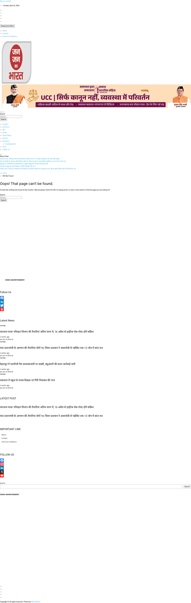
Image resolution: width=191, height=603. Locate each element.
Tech (4, 147)
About (4, 31)
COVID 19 (6, 150)
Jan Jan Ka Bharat (6, 339)
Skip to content (5, 1)
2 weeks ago (4, 337)
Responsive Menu (7, 26)
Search (2, 114)
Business (5, 141)
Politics (5, 138)
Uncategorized (10, 144)
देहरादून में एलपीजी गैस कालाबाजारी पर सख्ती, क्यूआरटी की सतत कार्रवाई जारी (37, 364)
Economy (5, 127)
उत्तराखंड (2, 325)
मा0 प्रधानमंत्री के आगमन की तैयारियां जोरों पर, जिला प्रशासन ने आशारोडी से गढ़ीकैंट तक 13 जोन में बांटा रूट (51, 347)
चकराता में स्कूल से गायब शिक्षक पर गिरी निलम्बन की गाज (27, 380)
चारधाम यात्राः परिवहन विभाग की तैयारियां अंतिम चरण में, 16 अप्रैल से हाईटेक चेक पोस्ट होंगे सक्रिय (47, 331)
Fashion (5, 124)
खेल (3, 130)
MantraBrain (35, 602)
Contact (5, 33)
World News (6, 135)
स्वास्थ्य (4, 133)
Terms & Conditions (9, 36)
